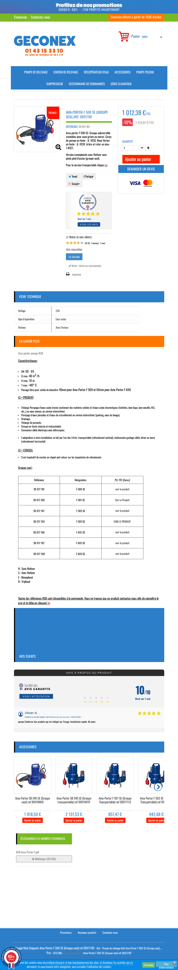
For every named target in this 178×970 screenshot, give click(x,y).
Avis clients (27, 656)
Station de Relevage (65, 72)
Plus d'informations (166, 964)
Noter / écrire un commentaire (85, 266)
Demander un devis (141, 169)
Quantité (127, 141)
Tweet (73, 176)
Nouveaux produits (87, 932)
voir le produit (122, 489)
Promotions (66, 932)
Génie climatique (121, 83)
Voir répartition (74, 249)
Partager (88, 176)
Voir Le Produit (122, 500)
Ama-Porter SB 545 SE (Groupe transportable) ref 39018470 (74, 800)
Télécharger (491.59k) (44, 859)
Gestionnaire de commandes (87, 83)
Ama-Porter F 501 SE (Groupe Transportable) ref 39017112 (115, 800)
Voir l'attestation (36, 696)
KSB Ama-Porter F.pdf (27, 852)
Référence (72, 127)
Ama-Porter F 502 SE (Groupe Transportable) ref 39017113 (156, 800)
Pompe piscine (145, 72)
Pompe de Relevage (36, 72)
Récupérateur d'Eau (96, 72)
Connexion (20, 17)
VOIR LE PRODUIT (122, 521)
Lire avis (74, 257)
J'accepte (148, 965)
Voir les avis (89, 224)
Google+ (74, 184)
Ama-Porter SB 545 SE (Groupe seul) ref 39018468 (32, 800)
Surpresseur (54, 83)
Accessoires (122, 72)
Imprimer (76, 274)
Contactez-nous (40, 17)
